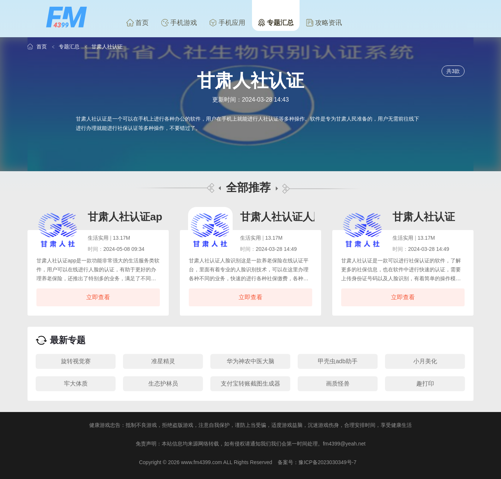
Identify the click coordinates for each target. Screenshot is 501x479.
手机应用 (227, 22)
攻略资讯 (324, 22)
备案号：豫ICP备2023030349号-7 (317, 462)
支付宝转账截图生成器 (250, 383)
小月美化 (425, 361)
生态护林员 (163, 383)
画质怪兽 (338, 383)
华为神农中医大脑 (250, 361)
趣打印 (425, 383)
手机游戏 (179, 22)
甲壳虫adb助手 (338, 361)
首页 (137, 22)
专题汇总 (276, 22)
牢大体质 (76, 383)
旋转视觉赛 (76, 361)
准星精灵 (163, 361)
